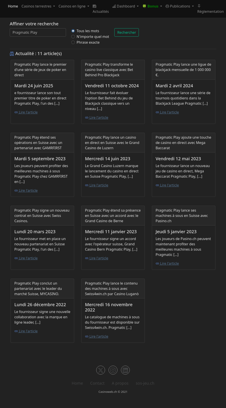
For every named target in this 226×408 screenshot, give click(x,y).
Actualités (101, 9)
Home (13, 6)
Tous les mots (88, 30)
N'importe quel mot (93, 36)
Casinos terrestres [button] (37, 6)
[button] (152, 6)
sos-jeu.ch (145, 383)
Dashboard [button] (124, 6)
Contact (97, 383)
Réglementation (210, 9)
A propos (120, 383)
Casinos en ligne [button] (72, 6)
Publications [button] (178, 6)
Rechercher (126, 32)
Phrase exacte (88, 42)
